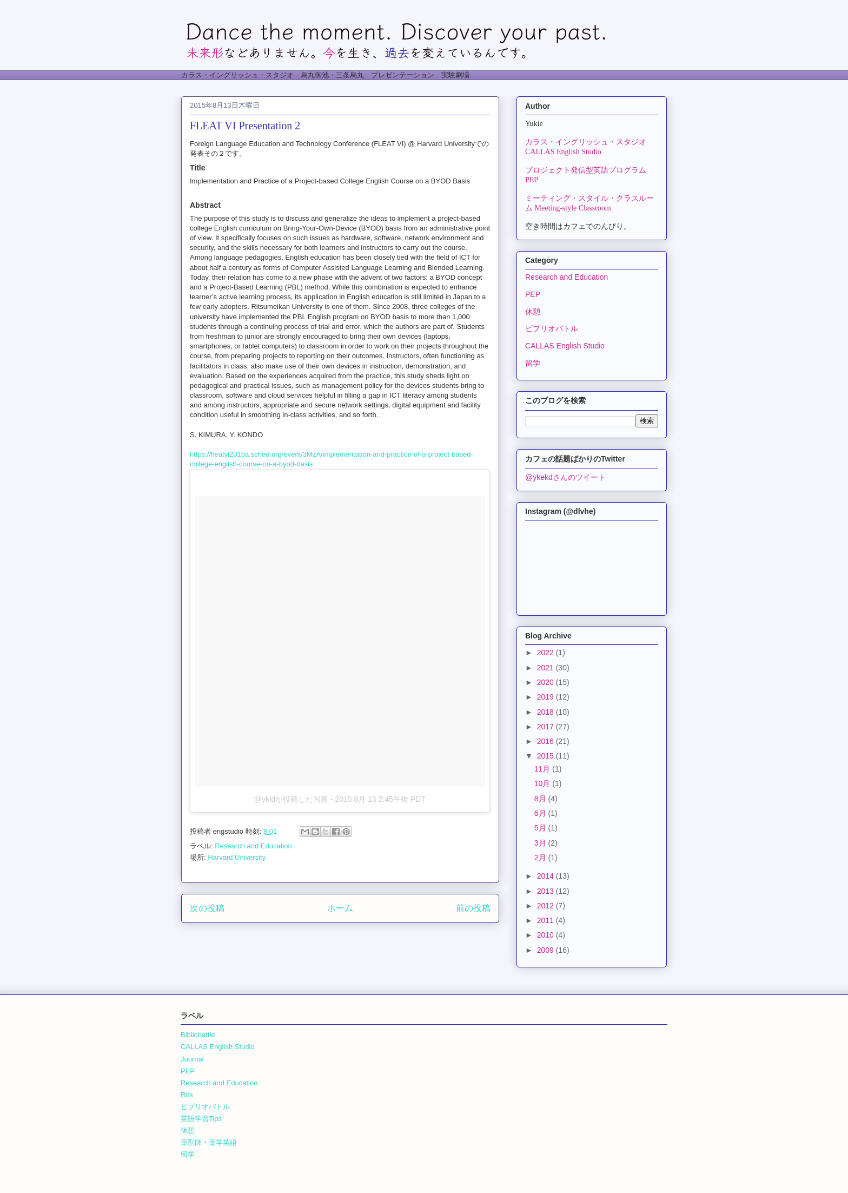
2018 (546, 712)
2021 (546, 667)
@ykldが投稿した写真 (291, 799)
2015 (546, 756)
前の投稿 (473, 908)
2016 (546, 741)
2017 (546, 726)
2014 (546, 876)
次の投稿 (207, 908)
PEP (532, 294)
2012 (546, 905)
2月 (541, 857)
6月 (541, 813)
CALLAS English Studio (565, 345)
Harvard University (237, 857)
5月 (541, 827)
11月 (543, 768)
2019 (546, 697)
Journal (192, 1059)
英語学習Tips (201, 1119)
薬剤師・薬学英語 (209, 1142)
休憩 (532, 311)
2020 (546, 682)
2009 (546, 950)
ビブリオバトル (551, 328)
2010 (546, 935)
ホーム (340, 908)
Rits (187, 1095)
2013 (546, 891)
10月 (543, 783)
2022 (546, 652)
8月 (541, 798)
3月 (541, 843)
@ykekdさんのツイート (565, 477)
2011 (546, 920)
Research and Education (253, 846)
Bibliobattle (198, 1035)
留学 (532, 363)
